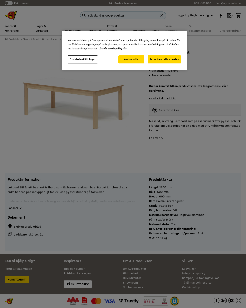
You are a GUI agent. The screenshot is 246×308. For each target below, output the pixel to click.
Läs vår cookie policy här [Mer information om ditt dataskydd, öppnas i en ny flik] (113, 48)
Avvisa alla (131, 59)
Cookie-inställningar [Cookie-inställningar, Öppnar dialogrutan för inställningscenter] (83, 59)
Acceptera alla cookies (164, 59)
